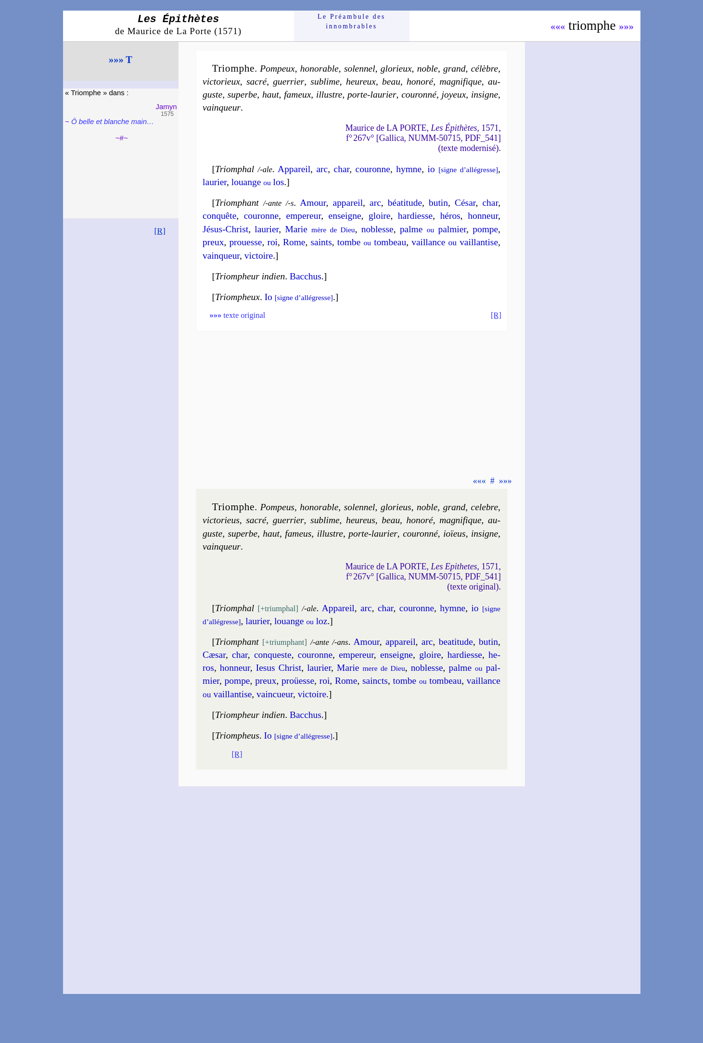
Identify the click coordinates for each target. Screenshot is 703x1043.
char (342, 169)
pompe (485, 229)
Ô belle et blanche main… (112, 121)
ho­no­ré (420, 81)
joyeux (454, 94)
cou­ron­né (418, 94)
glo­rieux (396, 68)
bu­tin (438, 203)
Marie (320, 229)
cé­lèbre (484, 68)
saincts (375, 681)
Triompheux (237, 297)
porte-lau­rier (371, 94)
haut (270, 94)
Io (299, 297)
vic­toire (258, 256)
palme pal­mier (433, 229)
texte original (237, 315)
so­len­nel (359, 68)
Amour (313, 203)
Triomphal (234, 169)
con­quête (219, 216)
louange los (257, 182)
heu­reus (360, 520)
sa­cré (256, 81)
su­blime (324, 81)
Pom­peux (277, 68)
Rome (294, 242)
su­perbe (242, 94)
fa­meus (298, 533)
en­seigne (345, 216)
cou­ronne (373, 169)
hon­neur (483, 216)
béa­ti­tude (405, 203)
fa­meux (297, 94)
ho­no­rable (319, 68)
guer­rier (288, 81)
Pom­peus (277, 507)
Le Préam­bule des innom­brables (351, 21)
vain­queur (222, 107)
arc (322, 169)
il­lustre (329, 94)
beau (391, 81)
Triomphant (237, 203)
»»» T (120, 59)
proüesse (297, 681)
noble (427, 68)
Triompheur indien (250, 276)
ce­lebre (484, 507)
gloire (379, 216)
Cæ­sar (214, 655)
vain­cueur (274, 694)
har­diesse (415, 216)
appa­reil (348, 203)
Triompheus (237, 735)
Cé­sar (465, 203)
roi (272, 242)
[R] (160, 231)
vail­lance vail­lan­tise (454, 242)
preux (213, 242)
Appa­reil (294, 169)
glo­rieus (396, 507)
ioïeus (454, 533)
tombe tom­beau (371, 242)
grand (454, 68)
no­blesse (377, 229)
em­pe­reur (303, 216)
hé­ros (450, 216)
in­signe (484, 94)
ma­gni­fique (460, 81)
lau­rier (215, 182)
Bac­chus (305, 276)
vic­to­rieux (221, 81)
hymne (409, 169)
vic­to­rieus (221, 520)
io (463, 169)
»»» (626, 26)
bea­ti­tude (456, 642)
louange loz (301, 621)
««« (557, 26)
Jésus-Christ (225, 229)
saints (321, 242)
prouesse (245, 242)
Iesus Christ (279, 668)
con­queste (273, 655)
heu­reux (361, 81)
